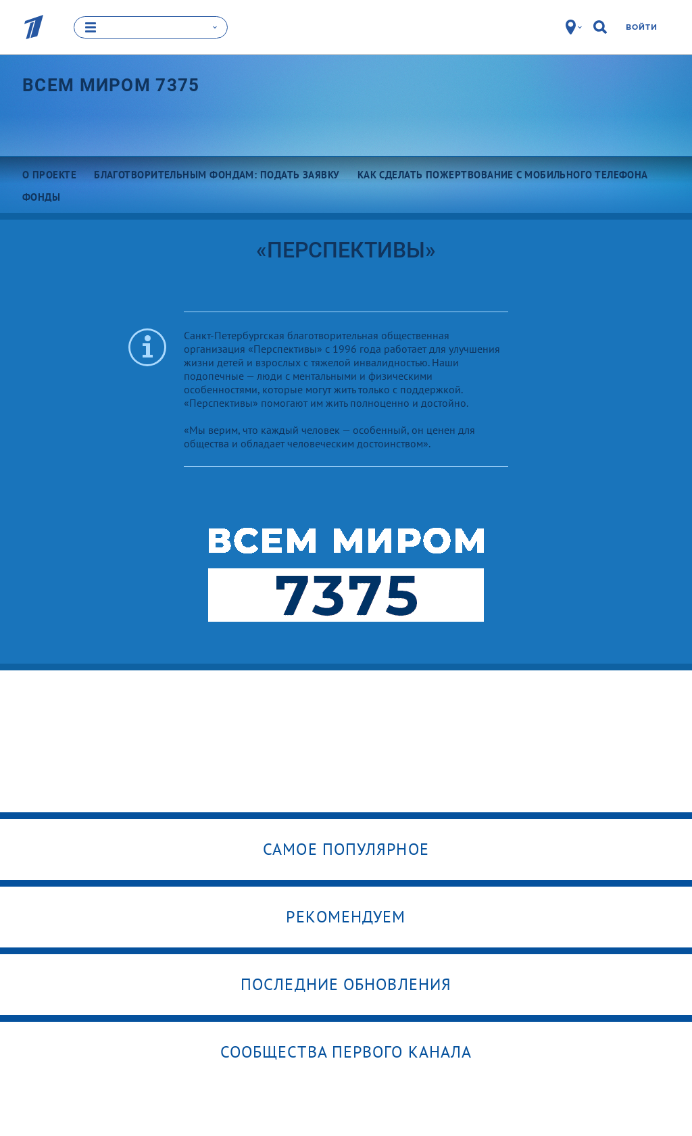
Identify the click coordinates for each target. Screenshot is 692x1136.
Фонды (41, 196)
